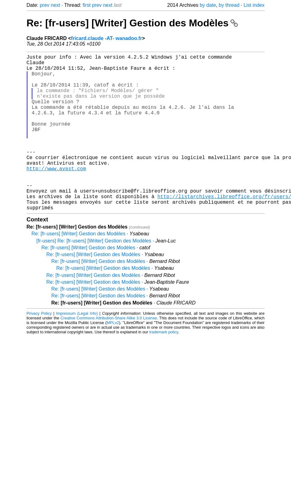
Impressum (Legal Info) (77, 348)
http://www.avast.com (56, 194)
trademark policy (163, 366)
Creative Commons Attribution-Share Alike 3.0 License (108, 352)
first (87, 5)
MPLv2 (113, 357)
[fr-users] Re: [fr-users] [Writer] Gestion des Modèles (94, 275)
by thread (229, 5)
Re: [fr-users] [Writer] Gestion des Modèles (132, 23)
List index (254, 5)
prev (44, 5)
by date (208, 5)
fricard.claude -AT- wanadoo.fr (106, 38)
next (55, 5)
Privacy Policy (39, 348)
